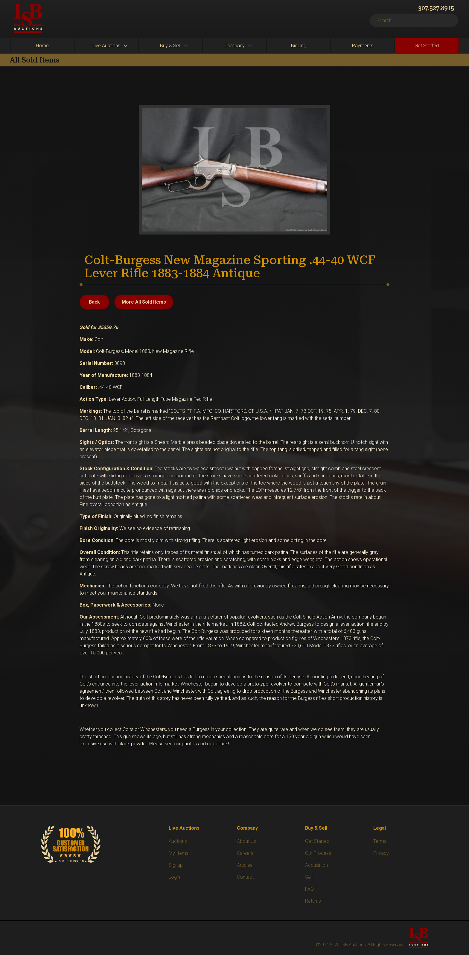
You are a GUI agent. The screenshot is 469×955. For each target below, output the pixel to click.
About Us (246, 841)
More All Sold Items (144, 302)
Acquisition (316, 865)
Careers (245, 853)
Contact (245, 877)
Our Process (318, 853)
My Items (178, 853)
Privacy (381, 853)
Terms (379, 841)
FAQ (309, 889)
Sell (309, 877)
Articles (244, 865)
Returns (313, 901)
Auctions (178, 841)
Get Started (317, 841)
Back (94, 302)
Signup (176, 865)
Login (174, 877)
